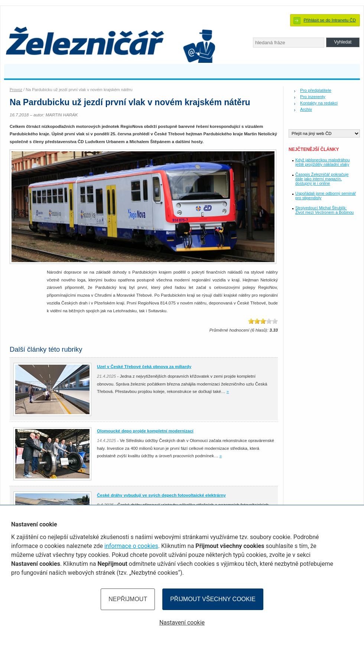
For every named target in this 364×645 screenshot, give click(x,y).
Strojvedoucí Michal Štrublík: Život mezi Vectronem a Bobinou (324, 210)
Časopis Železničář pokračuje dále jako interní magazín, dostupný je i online (321, 179)
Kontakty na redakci (319, 103)
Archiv (306, 109)
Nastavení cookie (182, 622)
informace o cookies (131, 545)
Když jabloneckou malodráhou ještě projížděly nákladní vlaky (322, 162)
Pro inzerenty (312, 96)
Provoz (16, 89)
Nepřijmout (127, 599)
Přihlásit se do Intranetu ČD (329, 20)
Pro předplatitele (315, 90)
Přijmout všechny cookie (213, 599)
